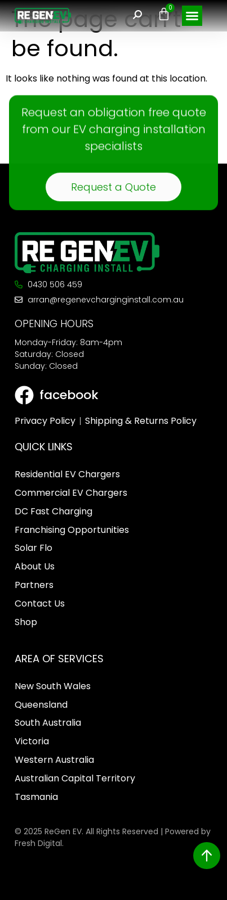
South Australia (48, 722)
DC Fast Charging (53, 511)
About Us (35, 566)
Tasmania (36, 796)
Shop (26, 622)
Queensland (41, 704)
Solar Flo (33, 547)
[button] (192, 16)
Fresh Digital (38, 843)
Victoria (32, 741)
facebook (69, 395)
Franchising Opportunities (72, 529)
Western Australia (54, 759)
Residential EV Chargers (67, 474)
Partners (34, 584)
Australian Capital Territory (75, 778)
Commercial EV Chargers (71, 492)
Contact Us (40, 603)
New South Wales (53, 686)
